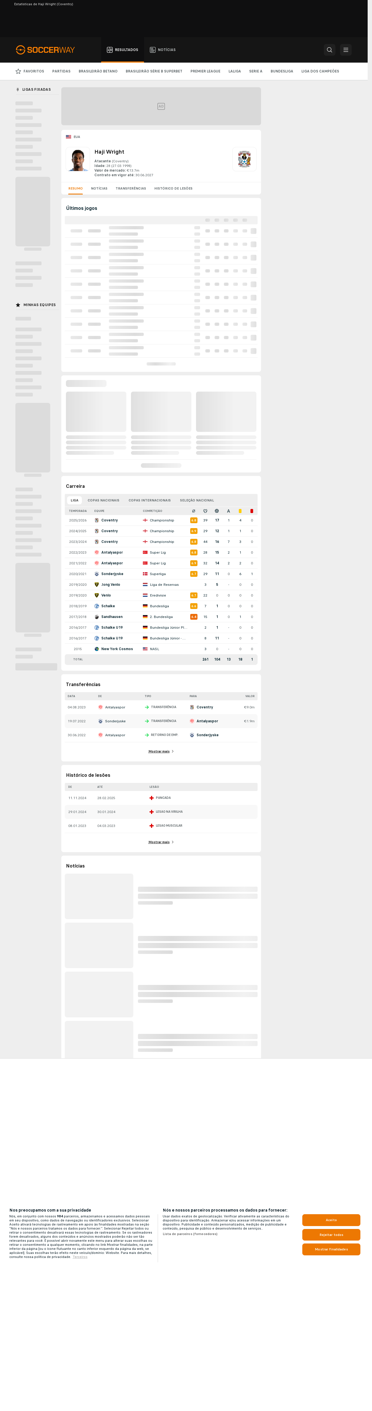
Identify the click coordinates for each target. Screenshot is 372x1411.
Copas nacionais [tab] (103, 500)
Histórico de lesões (173, 188)
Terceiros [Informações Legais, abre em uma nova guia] (80, 1257)
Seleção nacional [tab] (197, 500)
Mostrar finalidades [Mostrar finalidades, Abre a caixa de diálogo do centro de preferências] (331, 1249)
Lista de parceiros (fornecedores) (190, 1234)
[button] (329, 50)
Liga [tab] (74, 500)
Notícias (99, 188)
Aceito (331, 1220)
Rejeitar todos (331, 1235)
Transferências (131, 188)
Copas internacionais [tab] (150, 500)
